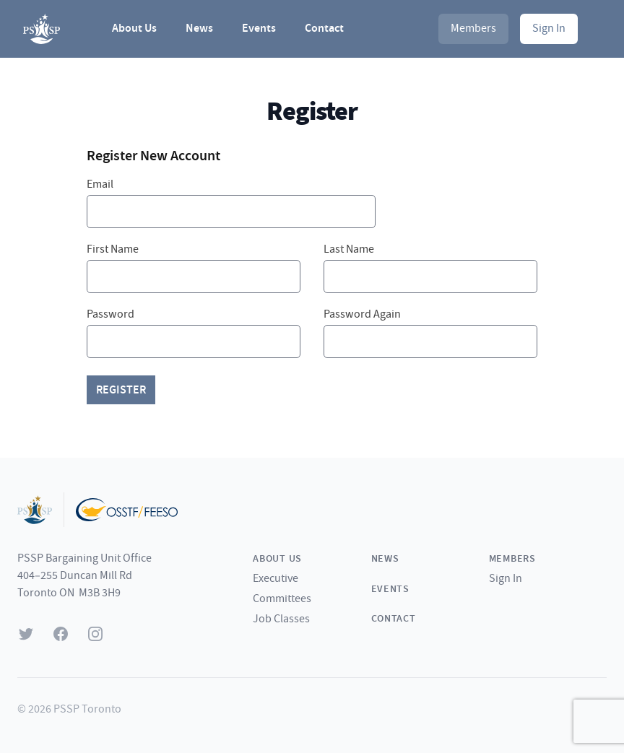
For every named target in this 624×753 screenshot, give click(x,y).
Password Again (362, 314)
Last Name (349, 249)
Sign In (549, 28)
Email (100, 184)
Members (473, 28)
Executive (275, 578)
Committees (282, 599)
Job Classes (281, 619)
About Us (134, 28)
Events (259, 28)
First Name (113, 249)
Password (110, 314)
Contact (324, 28)
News (199, 28)
